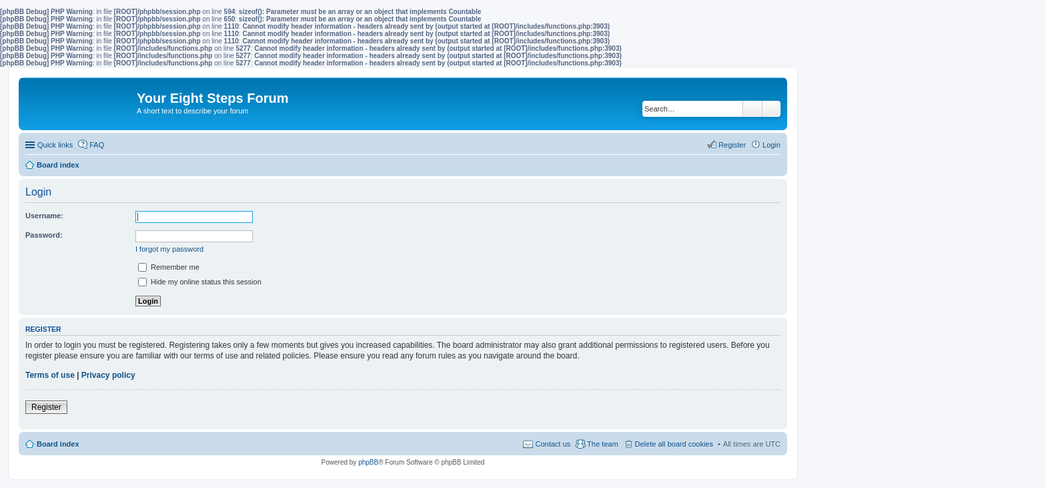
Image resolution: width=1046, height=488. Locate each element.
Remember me (168, 267)
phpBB (368, 462)
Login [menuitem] (771, 145)
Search (752, 109)
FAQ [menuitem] (96, 145)
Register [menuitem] (732, 145)
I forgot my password (169, 249)
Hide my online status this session (200, 282)
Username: (44, 216)
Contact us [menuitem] (552, 444)
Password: (44, 235)
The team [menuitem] (602, 444)
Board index (58, 444)
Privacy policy (108, 375)
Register (46, 407)
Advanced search (771, 109)
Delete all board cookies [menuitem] (674, 444)
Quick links (55, 145)
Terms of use (50, 375)
